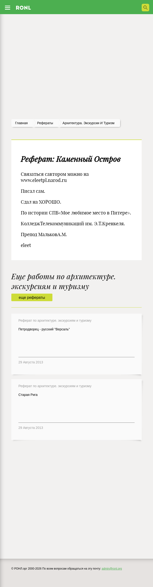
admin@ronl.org (112, 568)
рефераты (45, 123)
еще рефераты (32, 298)
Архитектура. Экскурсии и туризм (89, 123)
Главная (21, 123)
